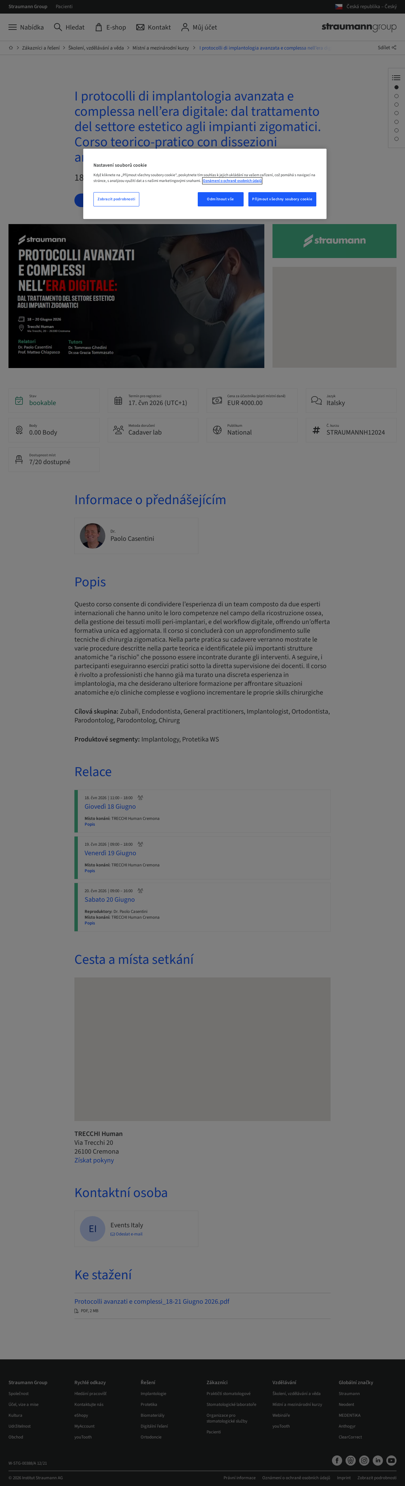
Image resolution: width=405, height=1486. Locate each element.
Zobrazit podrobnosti (116, 199)
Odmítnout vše (220, 199)
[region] (204, 184)
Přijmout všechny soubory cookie (282, 199)
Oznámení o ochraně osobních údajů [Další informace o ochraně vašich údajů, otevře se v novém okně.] (232, 181)
